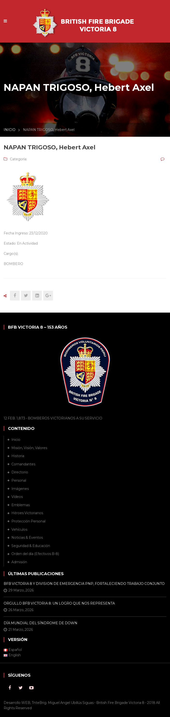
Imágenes (20, 489)
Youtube (31, 688)
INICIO (9, 130)
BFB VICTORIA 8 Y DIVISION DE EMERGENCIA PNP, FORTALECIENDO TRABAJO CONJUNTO (84, 583)
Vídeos (17, 497)
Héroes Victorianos (27, 513)
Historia (17, 456)
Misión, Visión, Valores (29, 448)
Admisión (19, 562)
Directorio (19, 472)
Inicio (15, 439)
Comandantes (23, 464)
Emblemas (20, 505)
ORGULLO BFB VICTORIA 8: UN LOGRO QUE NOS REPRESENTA (59, 603)
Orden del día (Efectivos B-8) (35, 554)
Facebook (10, 688)
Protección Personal (28, 521)
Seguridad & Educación (30, 546)
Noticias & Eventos (27, 537)
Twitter (20, 688)
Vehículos (19, 529)
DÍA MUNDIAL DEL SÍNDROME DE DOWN (40, 623)
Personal (18, 480)
